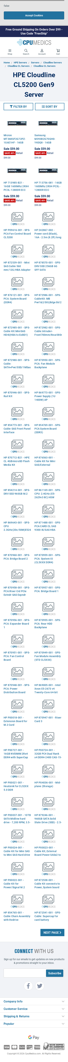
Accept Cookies (34, 15)
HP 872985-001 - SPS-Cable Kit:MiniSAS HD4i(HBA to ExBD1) (17, 331)
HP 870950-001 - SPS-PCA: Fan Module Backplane (47, 363)
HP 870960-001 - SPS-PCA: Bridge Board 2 (17, 556)
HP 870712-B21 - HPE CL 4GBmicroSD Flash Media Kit (17, 461)
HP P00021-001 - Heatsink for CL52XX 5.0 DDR (16, 786)
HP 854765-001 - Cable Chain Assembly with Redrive (17, 916)
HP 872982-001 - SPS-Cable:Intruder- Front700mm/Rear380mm (48, 331)
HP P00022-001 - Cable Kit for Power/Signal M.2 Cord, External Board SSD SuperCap (16, 887)
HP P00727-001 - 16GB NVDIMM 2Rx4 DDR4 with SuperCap (16, 753)
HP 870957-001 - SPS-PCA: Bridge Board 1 (47, 589)
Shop (10, 52)
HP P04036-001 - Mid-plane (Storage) (47, 784)
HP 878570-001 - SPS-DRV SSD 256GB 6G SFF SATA (47, 266)
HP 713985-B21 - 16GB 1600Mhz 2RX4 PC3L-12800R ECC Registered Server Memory (16, 190)
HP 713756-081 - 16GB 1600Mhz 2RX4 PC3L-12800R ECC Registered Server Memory (48, 190)
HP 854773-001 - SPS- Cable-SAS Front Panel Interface (17, 428)
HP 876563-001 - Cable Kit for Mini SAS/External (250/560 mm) (44, 463)
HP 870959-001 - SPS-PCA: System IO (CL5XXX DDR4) (47, 558)
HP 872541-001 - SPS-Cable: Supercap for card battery (47, 916)
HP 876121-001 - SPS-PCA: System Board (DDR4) (17, 298)
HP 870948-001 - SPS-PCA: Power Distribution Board (17, 688)
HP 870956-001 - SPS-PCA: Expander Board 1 (17, 623)
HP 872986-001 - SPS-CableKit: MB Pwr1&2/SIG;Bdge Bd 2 (47, 298)
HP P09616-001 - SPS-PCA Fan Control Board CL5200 (17, 233)
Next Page (52, 932)
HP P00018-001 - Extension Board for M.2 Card (15, 721)
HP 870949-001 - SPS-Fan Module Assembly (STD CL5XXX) (47, 656)
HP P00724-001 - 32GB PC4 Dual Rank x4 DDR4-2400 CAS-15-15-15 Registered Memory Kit (48, 757)
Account (42, 52)
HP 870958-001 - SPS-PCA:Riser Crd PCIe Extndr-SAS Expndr (17, 591)
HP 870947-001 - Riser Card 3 (47, 719)
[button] (18, 106)
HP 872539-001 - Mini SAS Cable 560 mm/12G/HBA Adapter (17, 266)
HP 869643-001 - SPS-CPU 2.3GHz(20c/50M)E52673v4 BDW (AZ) (17, 528)
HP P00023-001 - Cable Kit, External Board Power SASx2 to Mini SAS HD (47, 853)
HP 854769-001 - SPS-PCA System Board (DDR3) (47, 428)
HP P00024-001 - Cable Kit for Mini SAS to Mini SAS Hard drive (17, 851)
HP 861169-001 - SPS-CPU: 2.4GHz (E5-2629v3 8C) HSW (47, 493)
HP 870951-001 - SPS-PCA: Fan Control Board (17, 656)
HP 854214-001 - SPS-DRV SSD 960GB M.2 (17, 491)
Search (26, 52)
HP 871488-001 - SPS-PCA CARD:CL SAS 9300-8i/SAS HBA (47, 526)
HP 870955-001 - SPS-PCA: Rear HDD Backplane (47, 623)
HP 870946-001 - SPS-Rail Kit (17, 394)
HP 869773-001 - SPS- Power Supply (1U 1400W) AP (47, 396)
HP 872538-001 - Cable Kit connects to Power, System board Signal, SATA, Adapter (47, 885)
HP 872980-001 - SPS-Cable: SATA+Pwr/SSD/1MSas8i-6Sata (17, 365)
